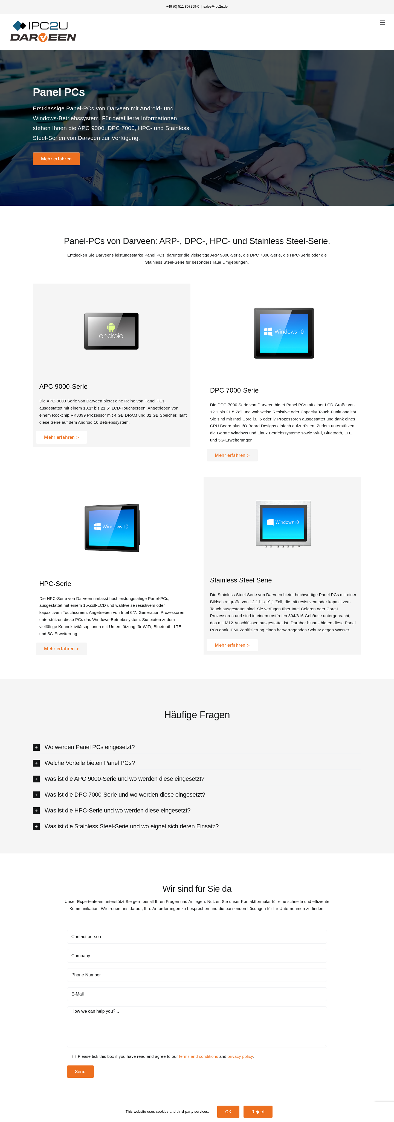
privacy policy (240, 1056)
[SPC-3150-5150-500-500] (284, 485)
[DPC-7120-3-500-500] (284, 295)
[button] (197, 747)
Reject (257, 1111)
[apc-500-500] (113, 291)
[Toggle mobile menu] (383, 22)
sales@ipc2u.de (215, 6)
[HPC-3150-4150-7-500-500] (113, 489)
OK (228, 1111)
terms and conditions (198, 1056)
